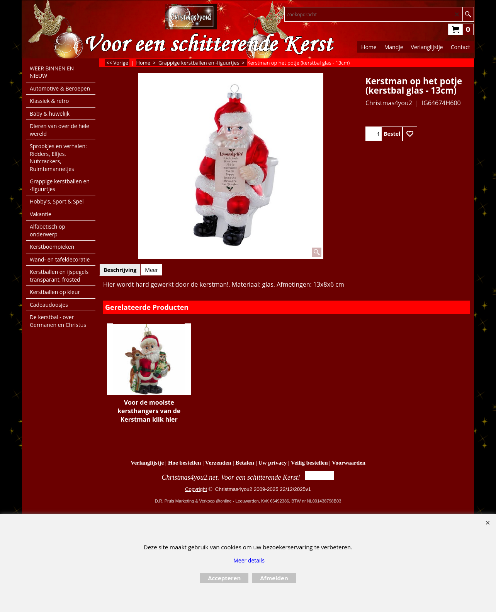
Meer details (249, 560)
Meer (151, 270)
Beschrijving (120, 270)
